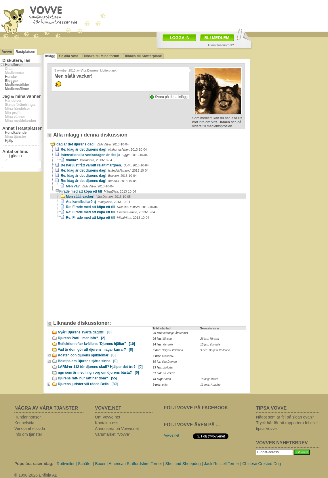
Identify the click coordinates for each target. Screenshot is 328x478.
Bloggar (11, 81)
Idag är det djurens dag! (92, 144)
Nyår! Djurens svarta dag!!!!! (85, 332)
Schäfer (85, 463)
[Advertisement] (99, 273)
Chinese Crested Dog (261, 463)
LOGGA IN (180, 37)
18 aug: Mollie (209, 379)
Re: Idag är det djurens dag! (104, 149)
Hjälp (9, 141)
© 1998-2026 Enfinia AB (36, 475)
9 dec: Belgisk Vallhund (215, 350)
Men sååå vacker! (98, 197)
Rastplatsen (25, 52)
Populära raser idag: (33, 463)
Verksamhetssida (29, 428)
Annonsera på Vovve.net (117, 428)
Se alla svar (68, 56)
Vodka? (89, 160)
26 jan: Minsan (209, 338)
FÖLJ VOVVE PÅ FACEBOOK (196, 407)
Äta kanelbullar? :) (98, 202)
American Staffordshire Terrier (135, 463)
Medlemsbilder (17, 85)
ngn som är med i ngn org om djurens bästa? (98, 373)
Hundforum (14, 65)
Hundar (11, 77)
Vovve (7, 52)
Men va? (90, 186)
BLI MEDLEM (216, 37)
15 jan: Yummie (210, 344)
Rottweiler (66, 463)
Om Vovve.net (107, 417)
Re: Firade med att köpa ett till (112, 207)
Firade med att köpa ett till (97, 191)
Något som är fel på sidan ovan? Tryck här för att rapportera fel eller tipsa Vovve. (287, 423)
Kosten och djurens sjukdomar (87, 355)
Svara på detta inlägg (171, 97)
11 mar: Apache (210, 384)
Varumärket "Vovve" (112, 434)
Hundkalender (16, 132)
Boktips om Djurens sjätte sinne (87, 361)
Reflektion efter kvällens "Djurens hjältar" (96, 344)
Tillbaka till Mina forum (100, 56)
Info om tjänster (28, 434)
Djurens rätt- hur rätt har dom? (87, 378)
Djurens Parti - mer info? (81, 338)
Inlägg (50, 56)
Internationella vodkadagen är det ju (104, 155)
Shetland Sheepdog (183, 463)
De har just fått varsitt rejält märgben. (105, 165)
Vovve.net (171, 435)
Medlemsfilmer (17, 89)
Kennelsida (24, 423)
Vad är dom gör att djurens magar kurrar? (95, 350)
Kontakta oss (106, 423)
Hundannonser (27, 417)
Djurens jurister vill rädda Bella (88, 384)
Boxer (100, 463)
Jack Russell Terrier (221, 463)
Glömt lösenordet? (221, 45)
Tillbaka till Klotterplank (142, 56)
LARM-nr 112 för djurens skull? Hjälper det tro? (100, 367)
